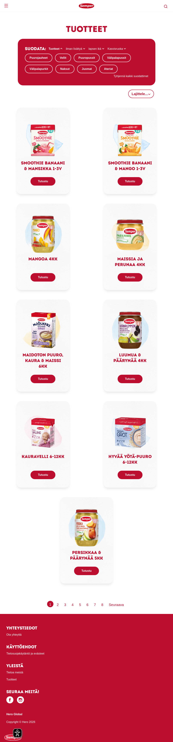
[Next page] (116, 605)
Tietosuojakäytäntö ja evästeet (25, 653)
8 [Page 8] (102, 605)
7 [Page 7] (95, 605)
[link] (43, 138)
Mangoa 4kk (42, 258)
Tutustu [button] (43, 181)
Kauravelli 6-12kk (43, 456)
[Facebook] (9, 699)
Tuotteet (11, 679)
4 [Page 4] (73, 605)
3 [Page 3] (65, 605)
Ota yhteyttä (14, 634)
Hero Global (14, 714)
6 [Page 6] (87, 605)
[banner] (86, 6)
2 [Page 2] (58, 605)
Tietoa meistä (14, 672)
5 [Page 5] (80, 605)
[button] (166, 6)
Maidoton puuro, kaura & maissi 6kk (43, 360)
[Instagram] (20, 699)
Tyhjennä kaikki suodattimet (131, 76)
